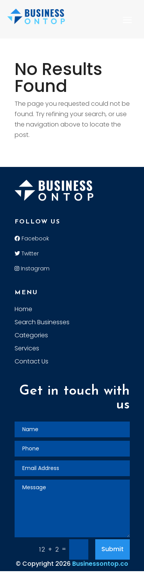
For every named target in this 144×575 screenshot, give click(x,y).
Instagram (32, 268)
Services (27, 349)
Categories (31, 336)
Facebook (32, 238)
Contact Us (31, 362)
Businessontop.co (100, 563)
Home (23, 310)
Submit (112, 549)
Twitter (27, 253)
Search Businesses (42, 323)
